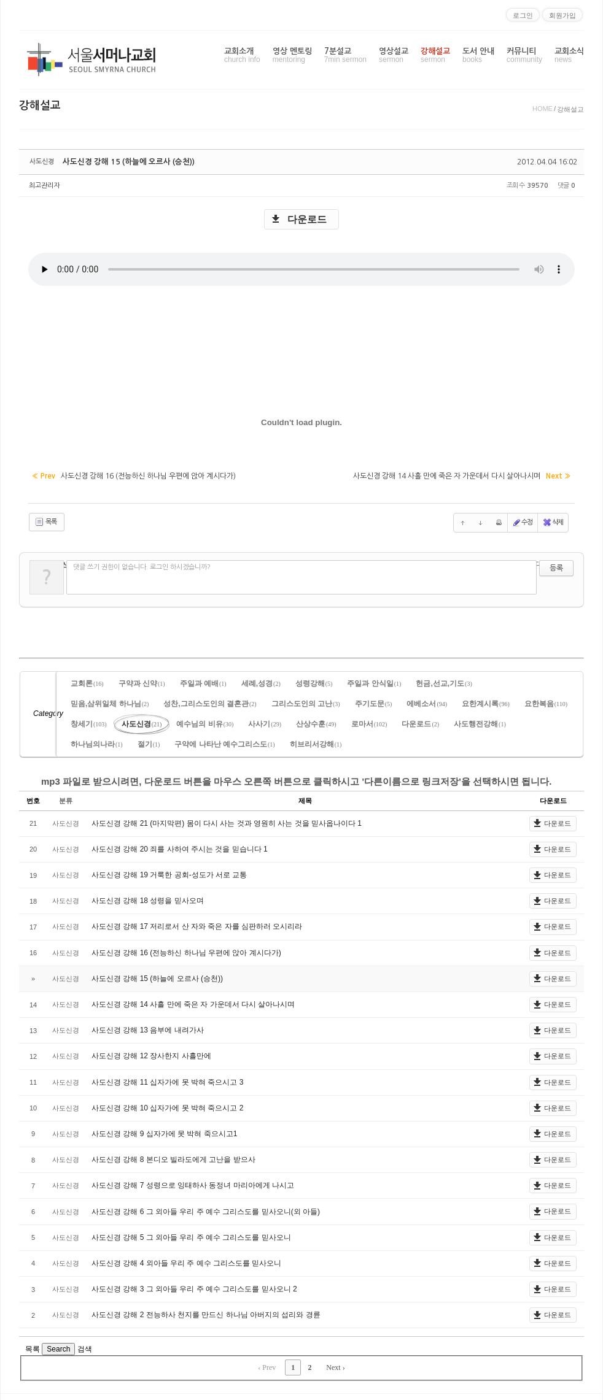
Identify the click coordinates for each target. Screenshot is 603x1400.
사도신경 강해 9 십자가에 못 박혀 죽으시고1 (164, 1132)
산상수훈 (316, 722)
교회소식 (569, 55)
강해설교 (435, 55)
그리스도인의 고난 (305, 702)
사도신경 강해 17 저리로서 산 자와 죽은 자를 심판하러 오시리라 (196, 925)
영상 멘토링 (292, 55)
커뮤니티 (524, 55)
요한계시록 (486, 702)
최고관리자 (44, 185)
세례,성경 (261, 681)
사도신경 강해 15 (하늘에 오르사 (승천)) (124, 162)
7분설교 (345, 55)
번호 (33, 798)
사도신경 (142, 722)
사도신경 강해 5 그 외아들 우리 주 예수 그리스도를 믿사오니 (191, 1235)
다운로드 (307, 219)
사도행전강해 (480, 722)
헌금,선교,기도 (444, 681)
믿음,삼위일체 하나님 (110, 702)
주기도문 (373, 702)
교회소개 (242, 55)
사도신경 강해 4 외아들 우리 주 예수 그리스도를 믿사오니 (186, 1261)
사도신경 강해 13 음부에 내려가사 (147, 1028)
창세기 (89, 722)
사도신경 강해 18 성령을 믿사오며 (147, 898)
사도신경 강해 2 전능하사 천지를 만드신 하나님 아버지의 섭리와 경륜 (206, 1313)
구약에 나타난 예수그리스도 (224, 742)
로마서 (369, 722)
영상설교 (393, 55)
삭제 (552, 521)
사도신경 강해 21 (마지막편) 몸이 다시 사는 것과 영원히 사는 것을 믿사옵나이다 (224, 821)
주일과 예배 (203, 681)
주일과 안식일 (374, 681)
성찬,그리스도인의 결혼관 (209, 702)
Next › (335, 1365)
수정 (522, 521)
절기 (149, 742)
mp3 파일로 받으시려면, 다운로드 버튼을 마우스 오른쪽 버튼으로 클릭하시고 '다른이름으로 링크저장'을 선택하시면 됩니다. (296, 779)
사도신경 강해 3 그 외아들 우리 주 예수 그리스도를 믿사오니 (192, 1287)
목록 (45, 521)
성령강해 (314, 681)
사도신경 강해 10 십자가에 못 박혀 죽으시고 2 (167, 1106)
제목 (305, 798)
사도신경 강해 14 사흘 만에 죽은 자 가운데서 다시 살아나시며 (193, 1002)
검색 (84, 1347)
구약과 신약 (142, 681)
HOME (542, 108)
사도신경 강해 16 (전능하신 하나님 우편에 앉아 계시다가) (186, 951)
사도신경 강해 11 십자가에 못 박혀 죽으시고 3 (167, 1080)
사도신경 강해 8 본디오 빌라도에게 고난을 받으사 (173, 1157)
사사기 (264, 722)
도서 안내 (478, 55)
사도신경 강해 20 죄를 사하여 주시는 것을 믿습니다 (177, 847)
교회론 (87, 681)
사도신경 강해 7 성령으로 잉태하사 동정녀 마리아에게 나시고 (192, 1183)
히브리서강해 (316, 742)
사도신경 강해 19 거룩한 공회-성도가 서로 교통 (169, 873)
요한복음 (545, 702)
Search (58, 1347)
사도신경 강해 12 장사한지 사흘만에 (151, 1054)
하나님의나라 (97, 742)
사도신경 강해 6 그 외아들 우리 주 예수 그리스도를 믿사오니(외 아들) (205, 1210)
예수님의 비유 (204, 722)
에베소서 (427, 702)
